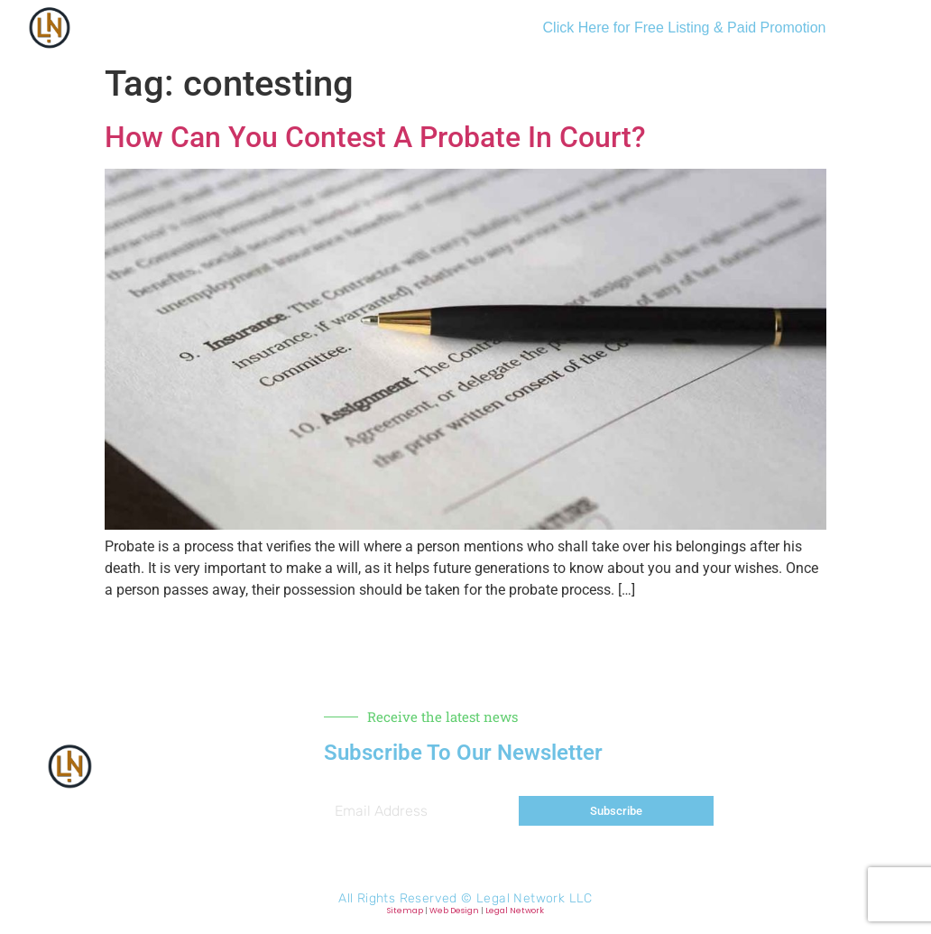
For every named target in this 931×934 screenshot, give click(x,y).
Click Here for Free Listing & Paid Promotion (684, 27)
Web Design (454, 910)
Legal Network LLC (534, 898)
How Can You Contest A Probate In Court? (375, 137)
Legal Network (514, 910)
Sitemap (405, 910)
